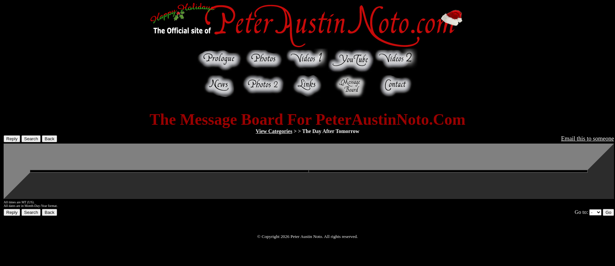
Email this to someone (587, 138)
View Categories (274, 131)
